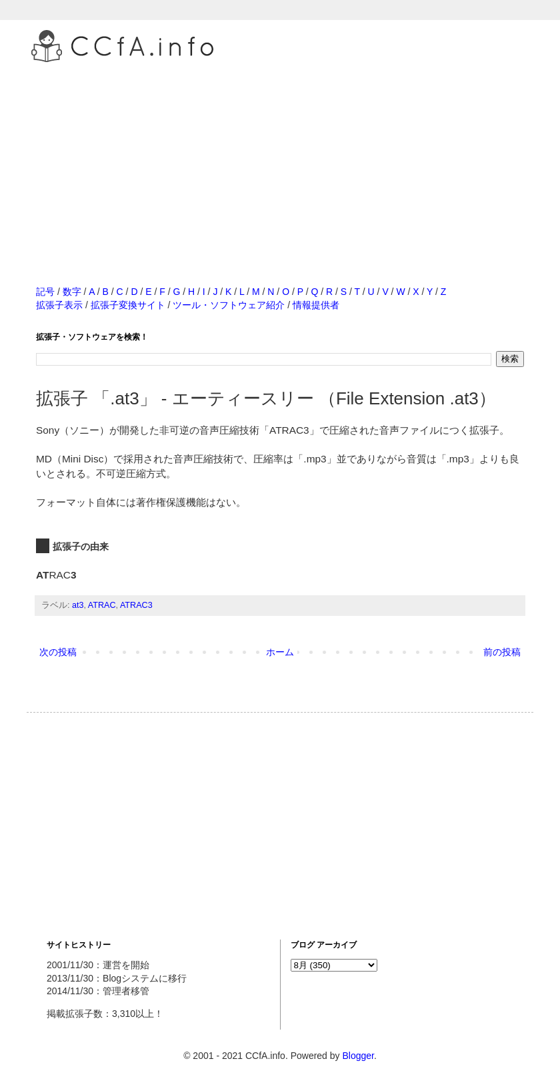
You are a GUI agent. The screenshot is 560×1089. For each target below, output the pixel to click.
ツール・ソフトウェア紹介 (229, 305)
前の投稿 (502, 652)
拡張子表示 (59, 305)
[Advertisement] (280, 159)
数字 (72, 291)
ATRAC (102, 605)
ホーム (280, 652)
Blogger (357, 1055)
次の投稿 (58, 652)
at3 (78, 605)
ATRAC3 (136, 605)
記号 (45, 291)
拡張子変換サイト (128, 305)
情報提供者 (316, 305)
